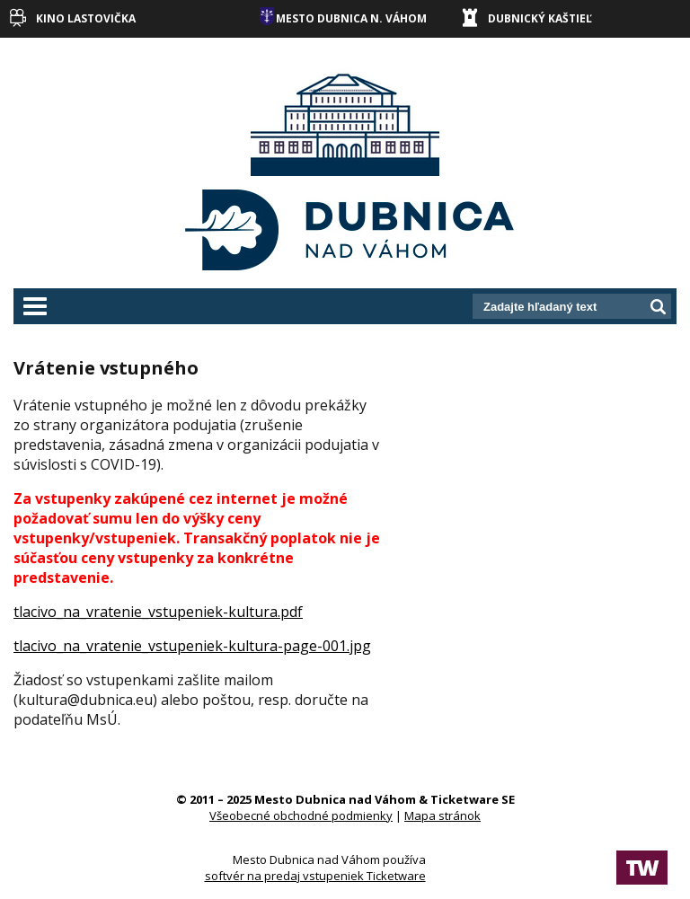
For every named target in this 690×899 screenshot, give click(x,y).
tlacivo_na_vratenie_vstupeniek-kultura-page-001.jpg (192, 646)
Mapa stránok (442, 815)
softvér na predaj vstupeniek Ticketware (315, 876)
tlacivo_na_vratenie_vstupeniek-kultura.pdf (158, 611)
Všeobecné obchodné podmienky (301, 815)
